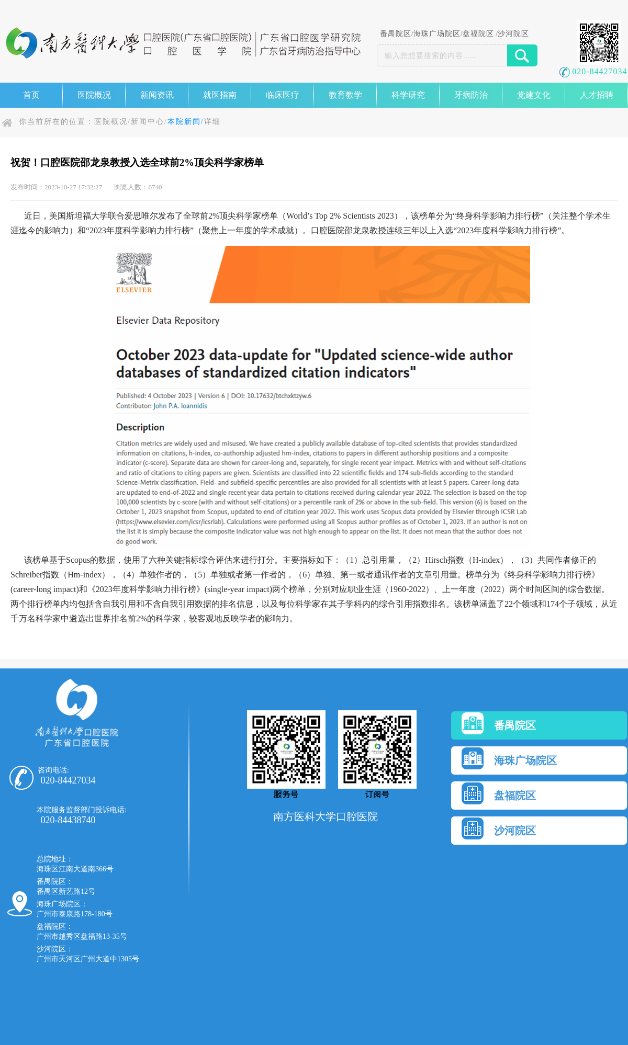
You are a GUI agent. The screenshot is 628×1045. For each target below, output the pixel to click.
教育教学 (345, 94)
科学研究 (408, 94)
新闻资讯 (157, 94)
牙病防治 (471, 94)
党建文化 (534, 94)
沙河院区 (513, 34)
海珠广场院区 (437, 34)
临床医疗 (282, 94)
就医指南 (220, 94)
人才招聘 (596, 94)
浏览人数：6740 (138, 187)
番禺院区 (395, 34)
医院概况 (94, 94)
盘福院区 (478, 34)
